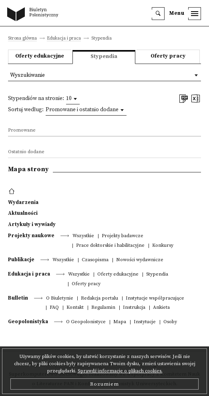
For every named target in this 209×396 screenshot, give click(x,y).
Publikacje (21, 259)
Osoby (170, 322)
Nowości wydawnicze (139, 260)
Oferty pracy (168, 56)
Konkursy (162, 246)
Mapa (119, 322)
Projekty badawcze (122, 236)
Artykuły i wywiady (32, 224)
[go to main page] (34, 15)
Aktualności (23, 213)
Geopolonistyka (28, 321)
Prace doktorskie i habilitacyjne (110, 246)
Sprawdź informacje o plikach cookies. (120, 371)
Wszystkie (83, 236)
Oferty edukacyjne (39, 56)
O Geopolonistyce (86, 322)
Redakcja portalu (99, 298)
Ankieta (161, 308)
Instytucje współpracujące (155, 298)
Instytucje (145, 322)
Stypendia (157, 274)
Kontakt (75, 308)
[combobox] (73, 98)
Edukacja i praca (64, 38)
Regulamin (103, 308)
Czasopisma (95, 260)
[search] (158, 13)
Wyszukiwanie (27, 75)
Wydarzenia (23, 202)
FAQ (54, 308)
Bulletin (18, 298)
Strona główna (22, 38)
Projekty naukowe (31, 235)
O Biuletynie (59, 298)
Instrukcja (134, 308)
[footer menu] (12, 192)
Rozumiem (104, 384)
